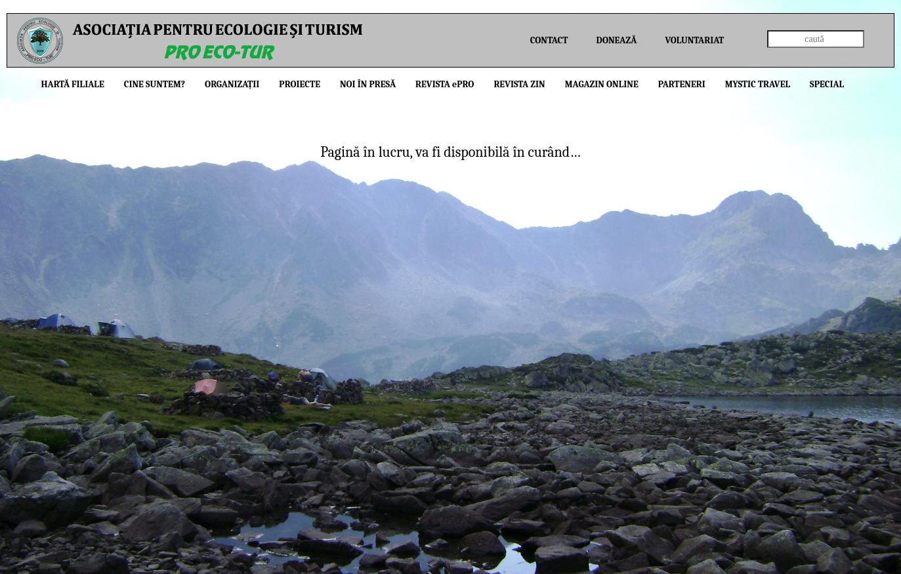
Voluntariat (694, 40)
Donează (617, 40)
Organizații (232, 84)
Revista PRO (444, 84)
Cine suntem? (154, 84)
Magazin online (602, 84)
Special (827, 84)
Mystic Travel (757, 84)
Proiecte (299, 84)
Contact (549, 40)
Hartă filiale (72, 84)
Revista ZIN (519, 84)
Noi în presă (368, 84)
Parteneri (681, 84)
